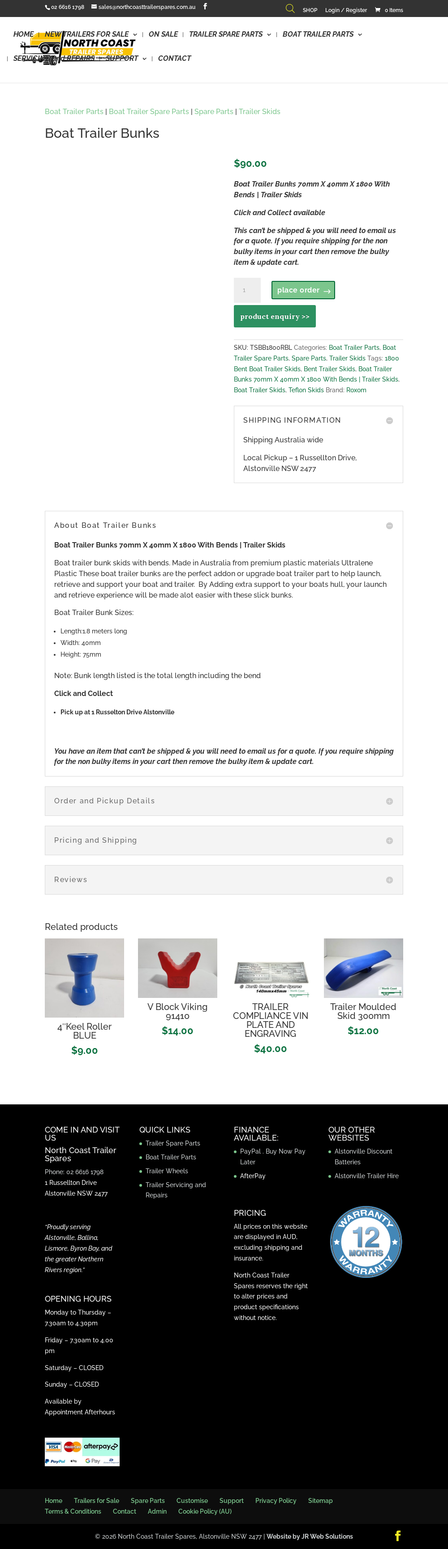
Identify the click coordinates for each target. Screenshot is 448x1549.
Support (232, 1500)
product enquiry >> (275, 316)
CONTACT (174, 59)
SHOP (310, 10)
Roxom (356, 390)
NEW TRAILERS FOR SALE (87, 34)
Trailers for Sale (96, 1500)
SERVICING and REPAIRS (54, 59)
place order (298, 290)
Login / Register (346, 10)
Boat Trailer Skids (259, 390)
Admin (157, 1511)
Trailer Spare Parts (173, 1143)
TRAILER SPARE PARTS (226, 34)
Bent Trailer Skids (329, 369)
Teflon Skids (306, 390)
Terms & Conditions (73, 1511)
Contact (124, 1511)
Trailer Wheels (167, 1171)
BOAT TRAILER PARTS (318, 34)
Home (53, 1500)
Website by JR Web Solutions (310, 1536)
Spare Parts (213, 111)
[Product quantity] (247, 290)
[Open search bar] (290, 10)
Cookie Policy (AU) (205, 1511)
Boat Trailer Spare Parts (149, 111)
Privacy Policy (276, 1500)
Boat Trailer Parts (74, 111)
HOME (23, 34)
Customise (192, 1500)
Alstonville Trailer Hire (367, 1176)
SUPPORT (122, 59)
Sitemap (320, 1500)
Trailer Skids (259, 111)
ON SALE (163, 34)
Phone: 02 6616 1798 (74, 1172)
